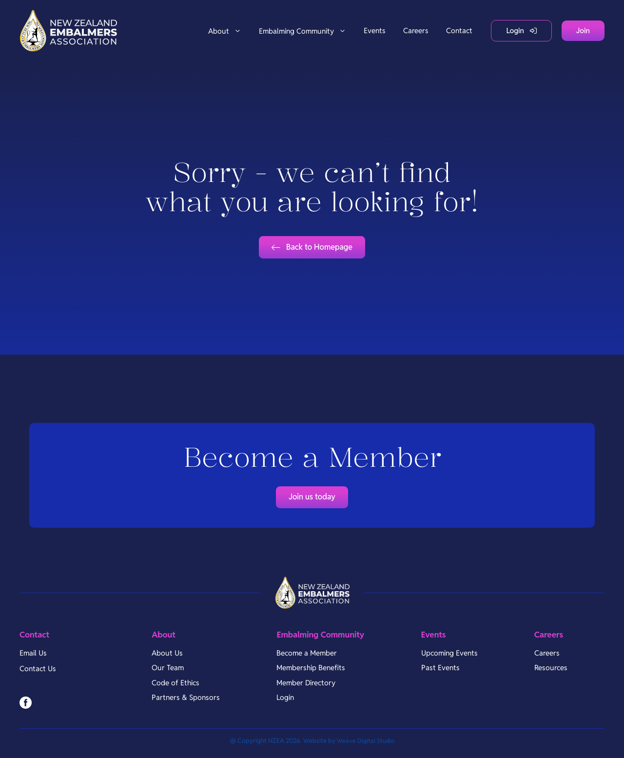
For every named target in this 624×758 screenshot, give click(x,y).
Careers (416, 30)
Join (583, 30)
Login (515, 30)
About (229, 31)
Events (375, 30)
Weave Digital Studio (365, 746)
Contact (459, 30)
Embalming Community (307, 31)
